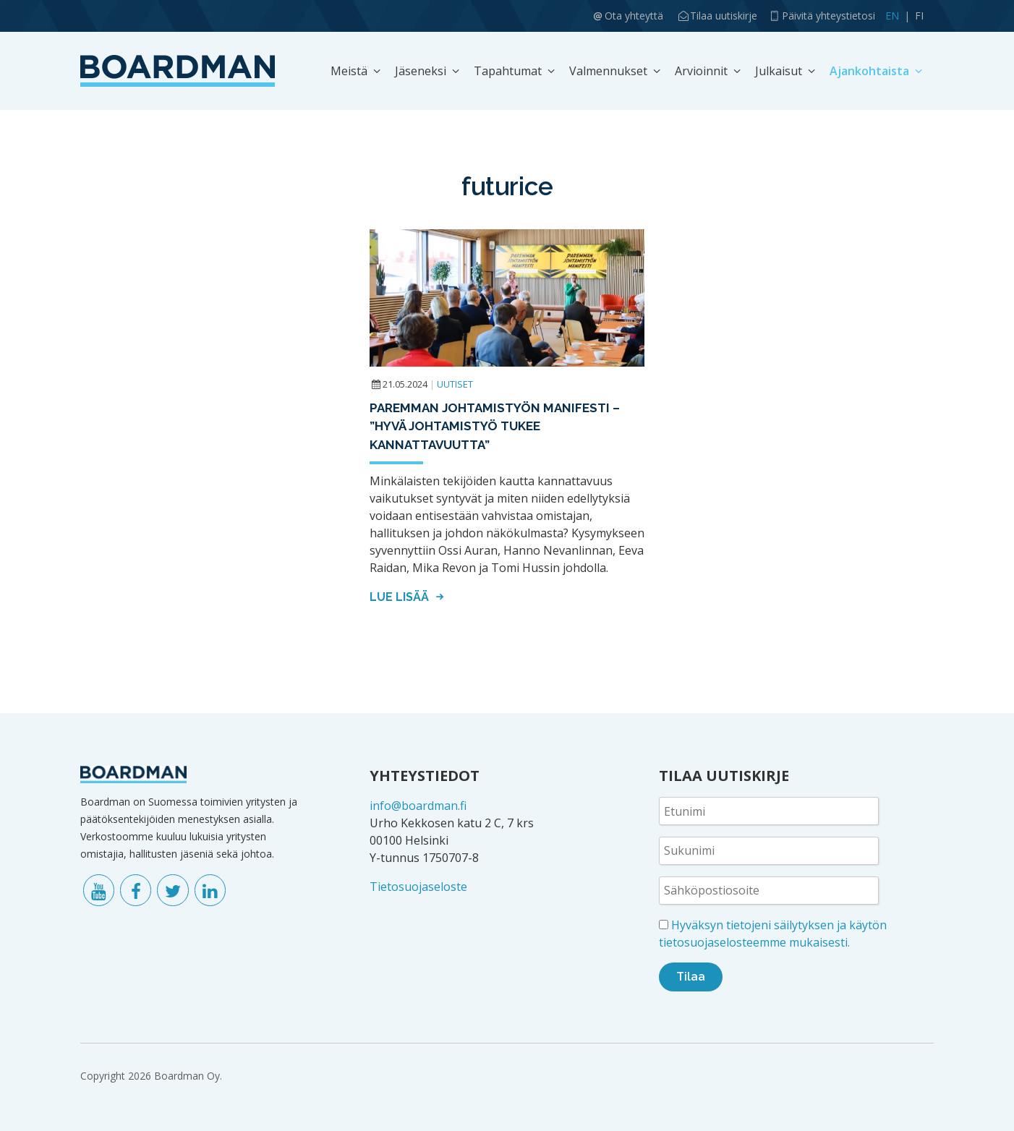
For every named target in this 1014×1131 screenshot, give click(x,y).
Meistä (349, 71)
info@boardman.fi (418, 806)
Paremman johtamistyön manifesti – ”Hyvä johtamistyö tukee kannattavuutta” (495, 426)
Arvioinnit (701, 71)
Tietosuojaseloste (418, 887)
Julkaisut (778, 71)
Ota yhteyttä (634, 15)
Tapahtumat (508, 71)
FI (919, 15)
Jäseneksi (420, 71)
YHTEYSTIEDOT (425, 775)
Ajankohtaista (869, 71)
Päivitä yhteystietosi (828, 15)
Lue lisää (409, 597)
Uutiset (455, 383)
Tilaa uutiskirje (723, 15)
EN (892, 15)
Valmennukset (608, 71)
